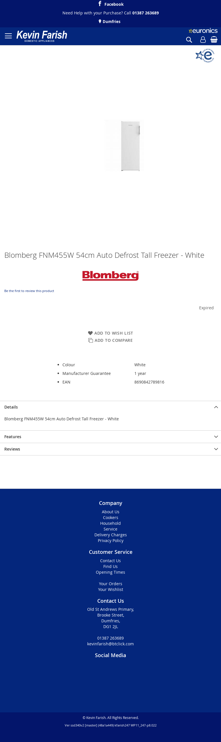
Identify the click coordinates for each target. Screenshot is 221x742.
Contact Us (110, 560)
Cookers (110, 517)
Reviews (12, 449)
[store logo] (42, 36)
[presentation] (110, 407)
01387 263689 (145, 13)
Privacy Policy (110, 540)
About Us (110, 511)
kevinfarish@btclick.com (110, 643)
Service (110, 529)
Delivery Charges (110, 534)
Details (11, 407)
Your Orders (110, 583)
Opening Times (110, 572)
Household (110, 523)
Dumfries (111, 21)
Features (12, 436)
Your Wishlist (110, 589)
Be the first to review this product (29, 291)
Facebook (114, 3)
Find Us (110, 566)
